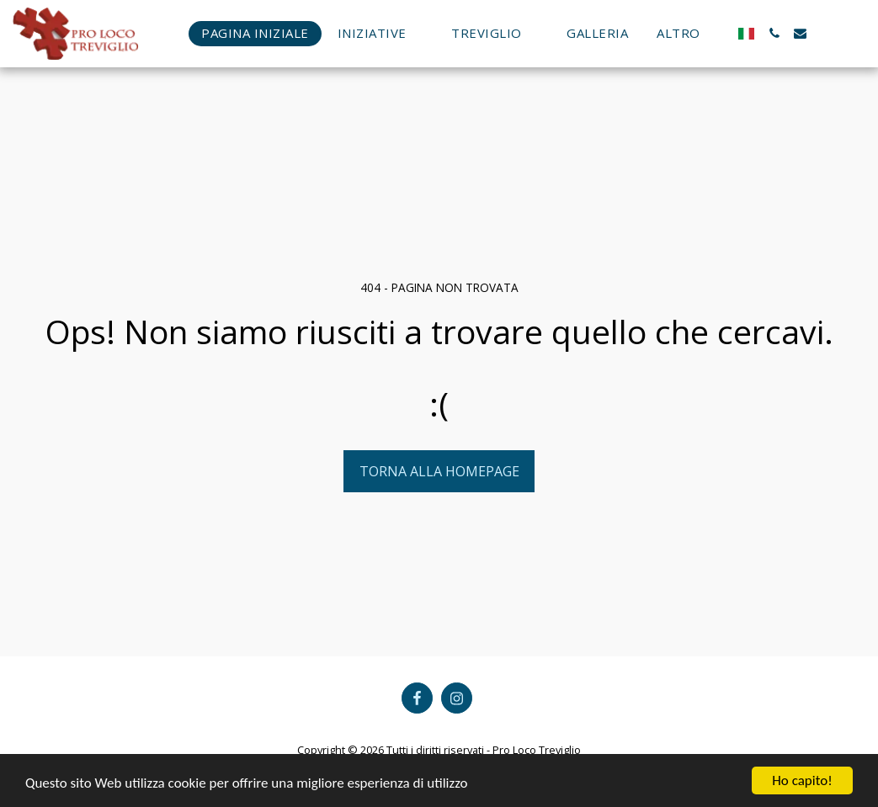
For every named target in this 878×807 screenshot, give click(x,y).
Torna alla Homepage (439, 471)
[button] (380, 33)
